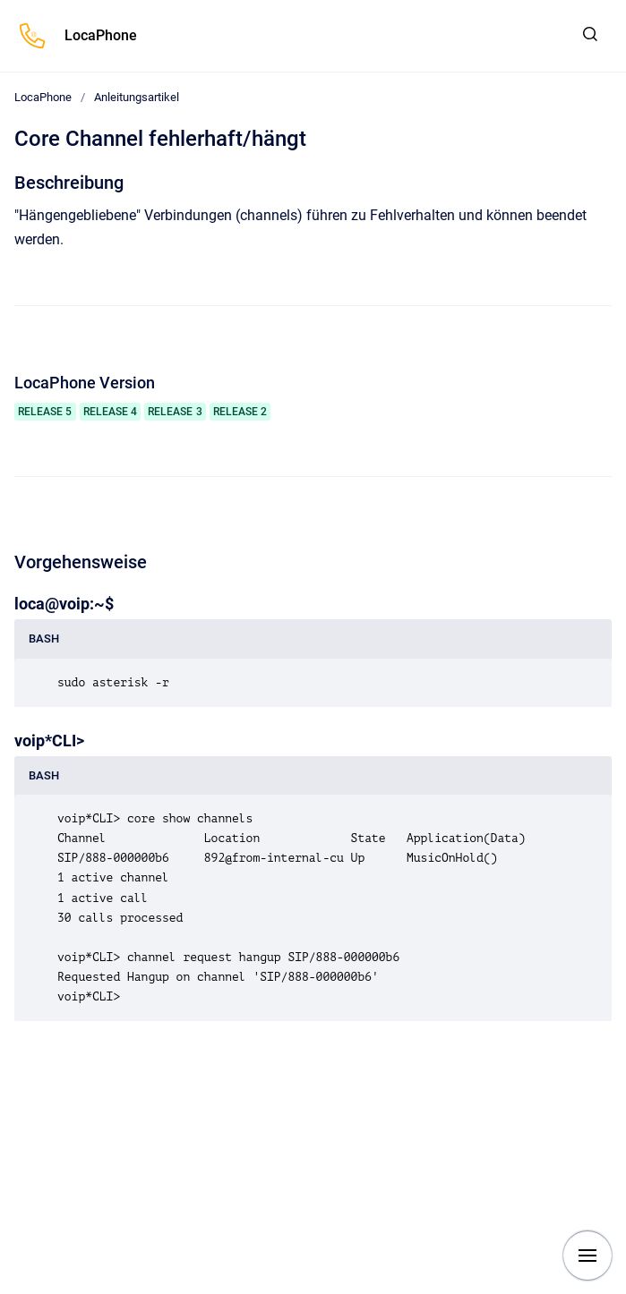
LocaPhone (100, 35)
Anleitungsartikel (136, 97)
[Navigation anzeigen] (587, 1255)
